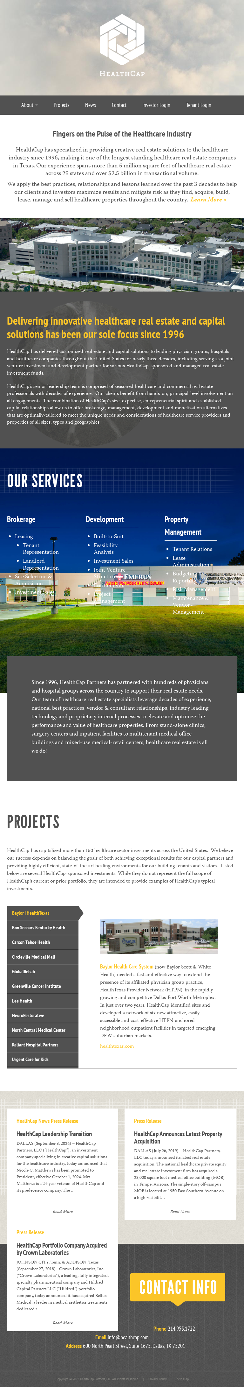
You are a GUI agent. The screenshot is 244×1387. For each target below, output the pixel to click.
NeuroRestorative (28, 1015)
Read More (63, 1211)
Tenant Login (198, 105)
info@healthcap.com (128, 1337)
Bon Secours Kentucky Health (38, 927)
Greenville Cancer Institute (36, 986)
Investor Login (156, 105)
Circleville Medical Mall (33, 957)
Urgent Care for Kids (30, 1059)
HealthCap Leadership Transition (54, 1134)
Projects (61, 105)
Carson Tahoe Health (31, 942)
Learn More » (209, 200)
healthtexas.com (117, 1047)
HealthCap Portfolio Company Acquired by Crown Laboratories (62, 1249)
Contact (119, 105)
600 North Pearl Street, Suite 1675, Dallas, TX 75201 (134, 1345)
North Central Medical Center (38, 1030)
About (29, 105)
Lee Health (22, 1000)
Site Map (183, 1378)
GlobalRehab (23, 971)
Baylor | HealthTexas (31, 913)
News (90, 105)
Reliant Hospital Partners (35, 1044)
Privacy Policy (157, 1378)
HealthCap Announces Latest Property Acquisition (178, 1137)
